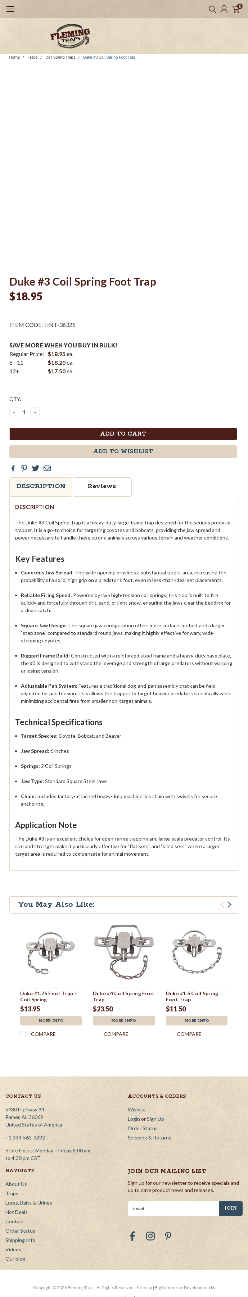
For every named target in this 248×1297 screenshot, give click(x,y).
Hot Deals (16, 1168)
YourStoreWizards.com (124, 1254)
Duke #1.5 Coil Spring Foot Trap (192, 996)
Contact (14, 1177)
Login (134, 1075)
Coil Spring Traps (61, 57)
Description (41, 486)
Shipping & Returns (149, 1094)
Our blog (15, 1215)
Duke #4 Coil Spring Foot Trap (123, 996)
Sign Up (155, 1075)
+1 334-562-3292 (25, 1094)
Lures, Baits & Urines (28, 1159)
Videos (13, 1205)
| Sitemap (143, 1243)
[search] (210, 9)
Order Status (143, 1084)
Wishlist (137, 1065)
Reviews (101, 486)
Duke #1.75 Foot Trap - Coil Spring (48, 996)
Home (14, 57)
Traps (33, 57)
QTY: (15, 399)
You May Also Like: (56, 905)
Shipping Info (20, 1196)
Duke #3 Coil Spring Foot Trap (109, 57)
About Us (16, 1140)
